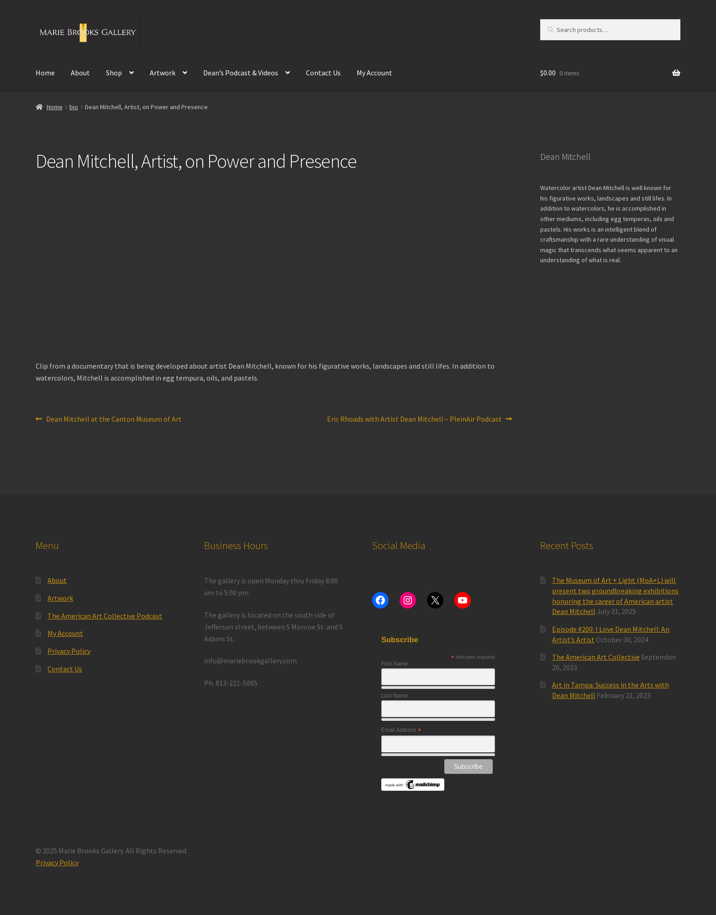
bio (73, 107)
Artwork (162, 72)
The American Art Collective (596, 656)
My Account (374, 72)
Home (45, 72)
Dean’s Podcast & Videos (240, 72)
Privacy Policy (68, 651)
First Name (394, 664)
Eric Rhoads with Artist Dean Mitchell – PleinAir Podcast (414, 419)
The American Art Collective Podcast (104, 615)
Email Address (401, 730)
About (80, 72)
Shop (114, 72)
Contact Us (323, 72)
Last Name (394, 696)
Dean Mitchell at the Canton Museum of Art (114, 419)
